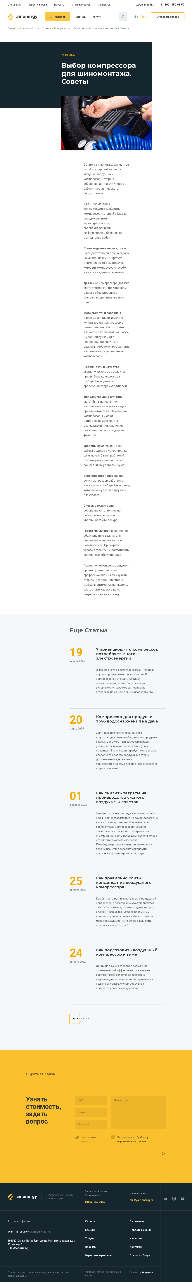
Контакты (104, 4)
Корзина (143, 17)
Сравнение (134, 17)
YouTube (181, 1197)
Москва (40, 1232)
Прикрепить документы (88, 1142)
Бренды (81, 16)
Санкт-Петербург (18, 1232)
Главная (12, 28)
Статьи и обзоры (81, 4)
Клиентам (137, 1238)
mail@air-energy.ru (143, 1200)
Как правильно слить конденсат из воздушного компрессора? (122, 885)
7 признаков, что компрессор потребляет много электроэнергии (125, 643)
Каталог (59, 16)
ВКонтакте (168, 1197)
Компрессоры (62, 28)
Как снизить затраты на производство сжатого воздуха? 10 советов (124, 796)
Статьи (47, 28)
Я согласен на (132, 1142)
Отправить (153, 1154)
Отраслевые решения (98, 1255)
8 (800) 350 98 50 (172, 4)
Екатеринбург (60, 1232)
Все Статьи (81, 1032)
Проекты (59, 4)
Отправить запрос (167, 16)
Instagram (174, 1197)
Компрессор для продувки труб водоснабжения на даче (125, 713)
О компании (14, 4)
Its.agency (148, 1272)
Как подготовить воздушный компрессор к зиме (127, 962)
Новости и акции (37, 4)
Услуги (96, 16)
